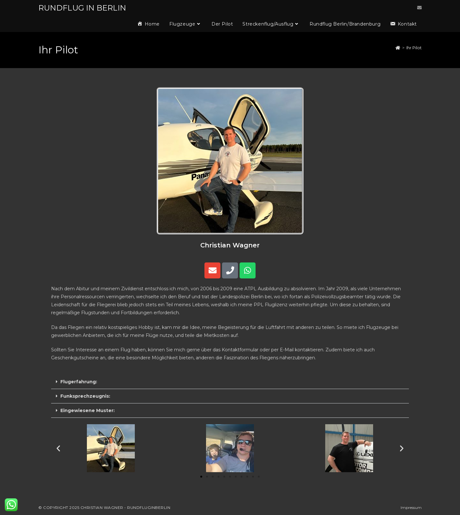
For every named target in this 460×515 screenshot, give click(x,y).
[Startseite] (397, 47)
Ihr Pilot (414, 47)
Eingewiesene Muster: (87, 410)
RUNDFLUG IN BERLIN (82, 7)
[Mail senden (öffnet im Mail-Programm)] (419, 7)
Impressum (411, 507)
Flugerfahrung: (78, 382)
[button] (230, 382)
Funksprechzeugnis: (85, 396)
